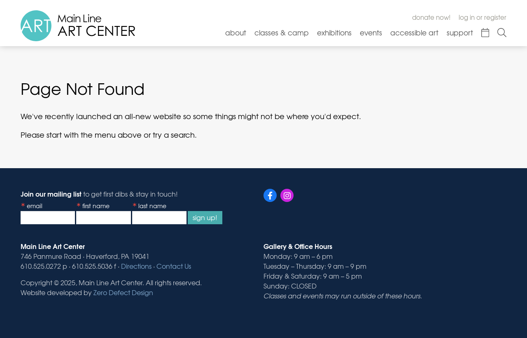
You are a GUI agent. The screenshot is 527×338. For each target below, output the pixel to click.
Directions (136, 266)
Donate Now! (431, 17)
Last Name (152, 206)
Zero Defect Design (123, 292)
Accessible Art (414, 32)
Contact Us (173, 266)
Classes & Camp (281, 32)
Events (371, 32)
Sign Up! (205, 217)
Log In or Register (482, 17)
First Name (96, 206)
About (235, 32)
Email (34, 206)
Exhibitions (334, 32)
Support (460, 32)
